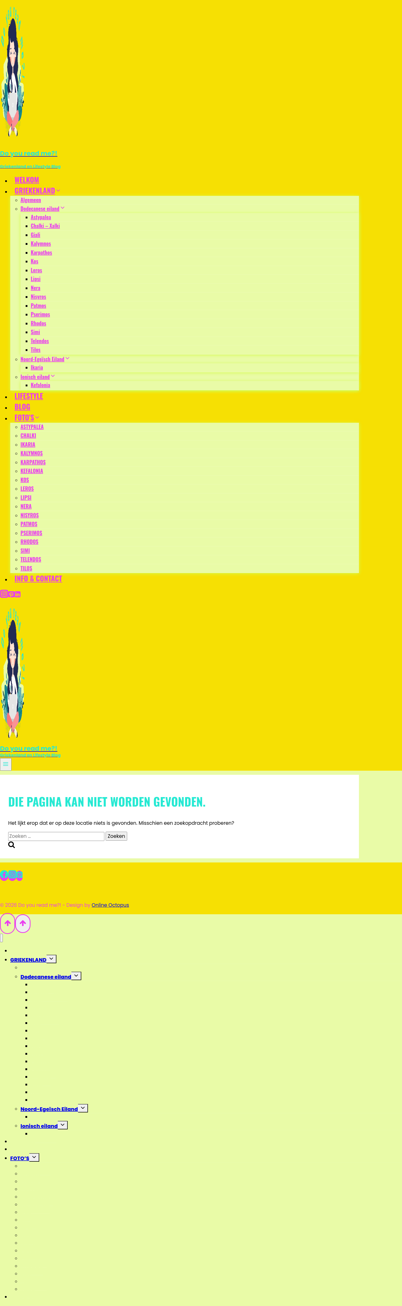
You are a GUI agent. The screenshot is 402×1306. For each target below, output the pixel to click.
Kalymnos (41, 243)
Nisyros (38, 296)
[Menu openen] (6, 764)
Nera (35, 288)
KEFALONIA (32, 471)
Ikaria (37, 367)
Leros (36, 270)
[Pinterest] (11, 595)
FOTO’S (19, 1158)
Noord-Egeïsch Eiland (49, 1109)
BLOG (22, 406)
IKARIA (28, 444)
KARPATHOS (33, 462)
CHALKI (28, 435)
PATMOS (29, 524)
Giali (35, 234)
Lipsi (36, 279)
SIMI (25, 550)
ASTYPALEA (32, 426)
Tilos (36, 349)
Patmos (38, 305)
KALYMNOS (32, 453)
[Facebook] (4, 876)
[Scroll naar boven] (7, 923)
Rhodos (38, 323)
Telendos (40, 341)
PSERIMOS (31, 533)
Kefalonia (40, 385)
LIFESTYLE (29, 395)
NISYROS (30, 515)
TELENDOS (31, 559)
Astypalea (41, 217)
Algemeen (31, 200)
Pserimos (40, 314)
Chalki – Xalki (45, 225)
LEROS (27, 488)
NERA (26, 506)
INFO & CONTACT (38, 578)
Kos (34, 261)
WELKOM (27, 179)
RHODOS (29, 541)
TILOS (26, 568)
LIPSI (26, 497)
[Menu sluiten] (1, 938)
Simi (35, 332)
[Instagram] (4, 595)
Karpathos (41, 252)
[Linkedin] (17, 595)
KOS (25, 480)
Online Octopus (110, 905)
